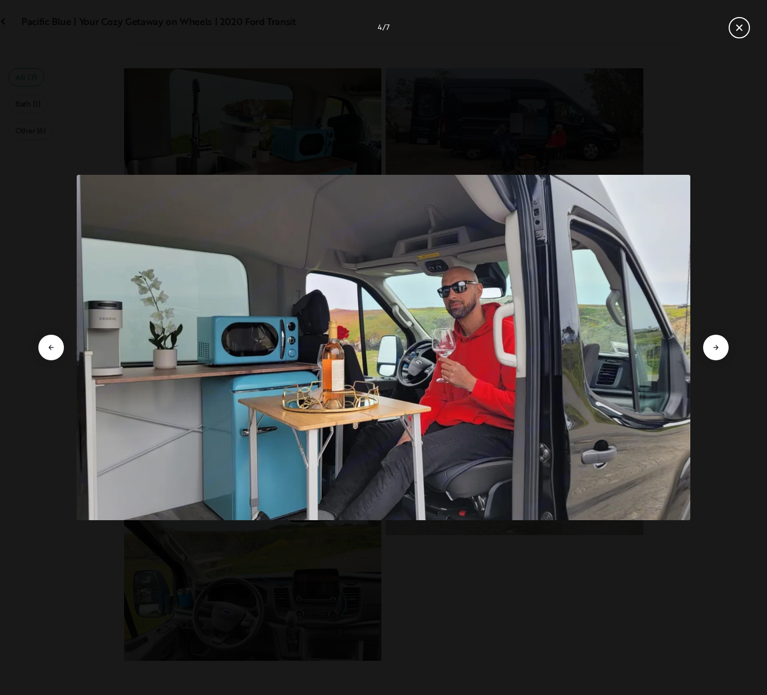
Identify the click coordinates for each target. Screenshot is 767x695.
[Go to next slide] (716, 347)
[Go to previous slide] (51, 347)
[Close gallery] (739, 27)
